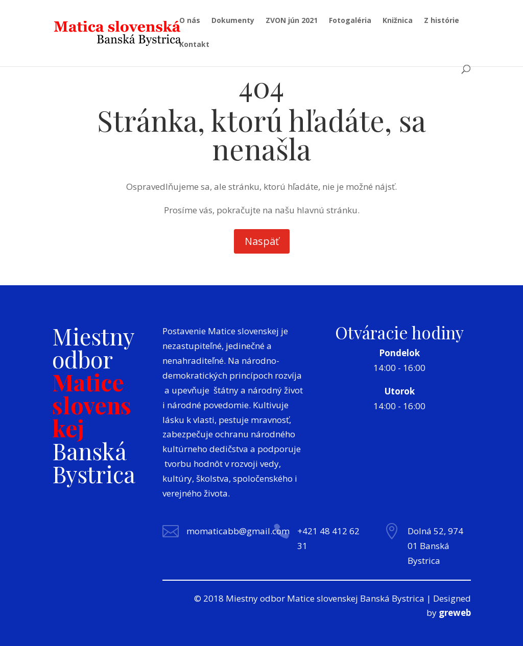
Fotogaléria (350, 21)
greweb (455, 612)
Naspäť (262, 241)
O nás (189, 21)
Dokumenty (232, 21)
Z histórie (441, 21)
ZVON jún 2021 (292, 21)
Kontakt (194, 45)
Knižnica (398, 21)
